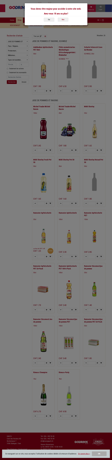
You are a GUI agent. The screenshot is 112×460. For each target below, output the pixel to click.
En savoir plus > (84, 454)
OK (99, 454)
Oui (49, 20)
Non (63, 20)
